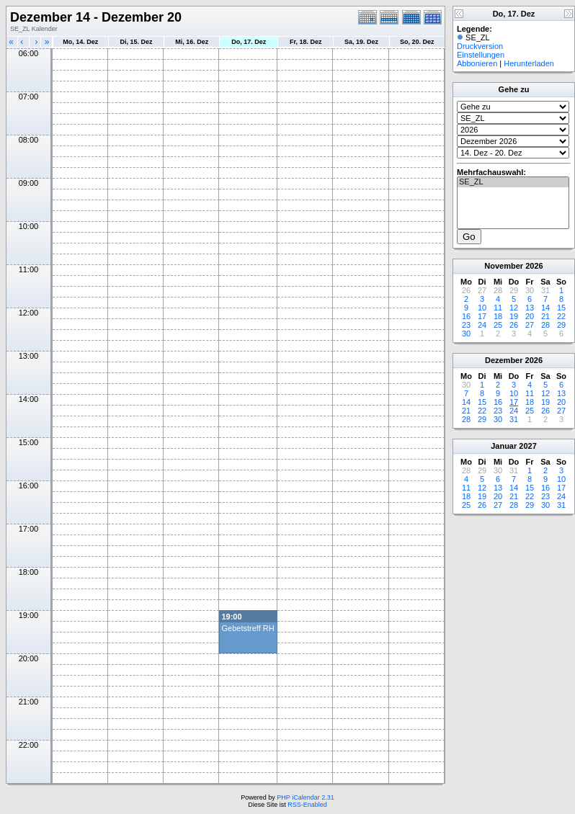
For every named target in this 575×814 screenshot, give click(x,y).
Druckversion (480, 46)
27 (529, 325)
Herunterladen (529, 63)
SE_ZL (513, 182)
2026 (534, 265)
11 (498, 307)
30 (466, 333)
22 (561, 316)
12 (513, 307)
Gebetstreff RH (247, 628)
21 (545, 316)
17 (482, 316)
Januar (504, 446)
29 (561, 325)
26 (513, 325)
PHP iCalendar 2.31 (305, 797)
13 (529, 307)
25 (498, 325)
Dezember (504, 360)
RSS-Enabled (307, 804)
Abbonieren (477, 63)
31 (513, 419)
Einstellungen (480, 54)
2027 (527, 446)
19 (513, 316)
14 (545, 307)
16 (466, 316)
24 (482, 325)
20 (529, 316)
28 (545, 325)
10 (482, 307)
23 (466, 325)
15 (561, 307)
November (503, 265)
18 (498, 316)
